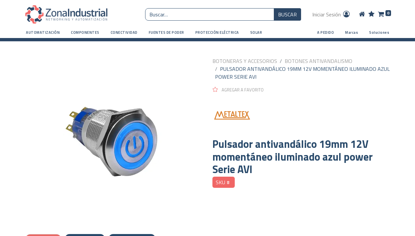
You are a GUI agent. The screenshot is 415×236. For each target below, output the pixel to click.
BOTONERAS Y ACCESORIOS (244, 61)
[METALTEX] (301, 115)
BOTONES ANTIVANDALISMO (318, 61)
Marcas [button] (351, 32)
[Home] (362, 14)
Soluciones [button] (379, 32)
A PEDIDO (325, 32)
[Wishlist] (371, 14)
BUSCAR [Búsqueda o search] (287, 14)
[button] (42, 32)
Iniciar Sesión (331, 14)
